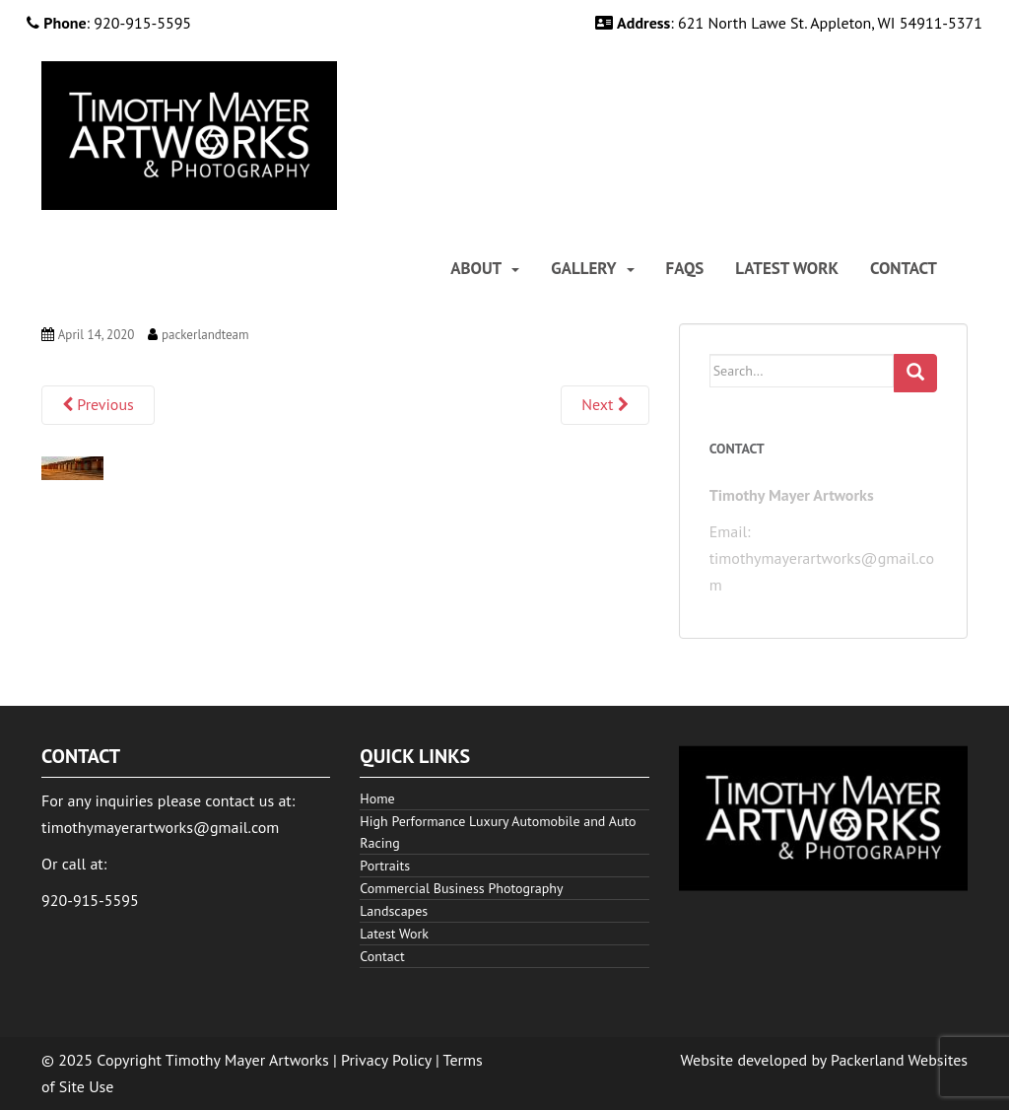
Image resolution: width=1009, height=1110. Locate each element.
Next (604, 404)
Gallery (583, 268)
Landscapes (394, 911)
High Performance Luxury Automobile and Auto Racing (498, 832)
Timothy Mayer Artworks (247, 1060)
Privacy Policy (386, 1060)
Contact (903, 268)
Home (377, 798)
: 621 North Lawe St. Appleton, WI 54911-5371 (788, 23)
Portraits (385, 865)
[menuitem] (484, 268)
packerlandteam (205, 334)
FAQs (685, 268)
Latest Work (787, 268)
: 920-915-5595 (109, 23)
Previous (98, 404)
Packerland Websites (899, 1060)
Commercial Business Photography (461, 888)
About (476, 268)
